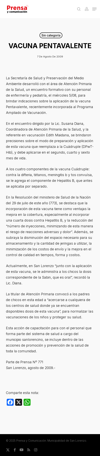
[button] (94, 9)
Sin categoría (50, 35)
